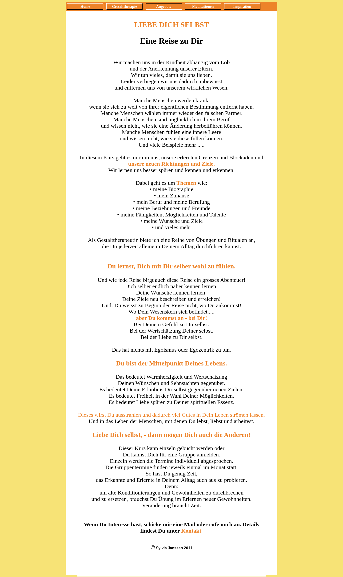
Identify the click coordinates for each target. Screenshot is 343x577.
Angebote (164, 6)
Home (85, 6)
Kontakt (191, 531)
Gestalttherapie (124, 6)
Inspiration (242, 6)
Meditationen (203, 6)
